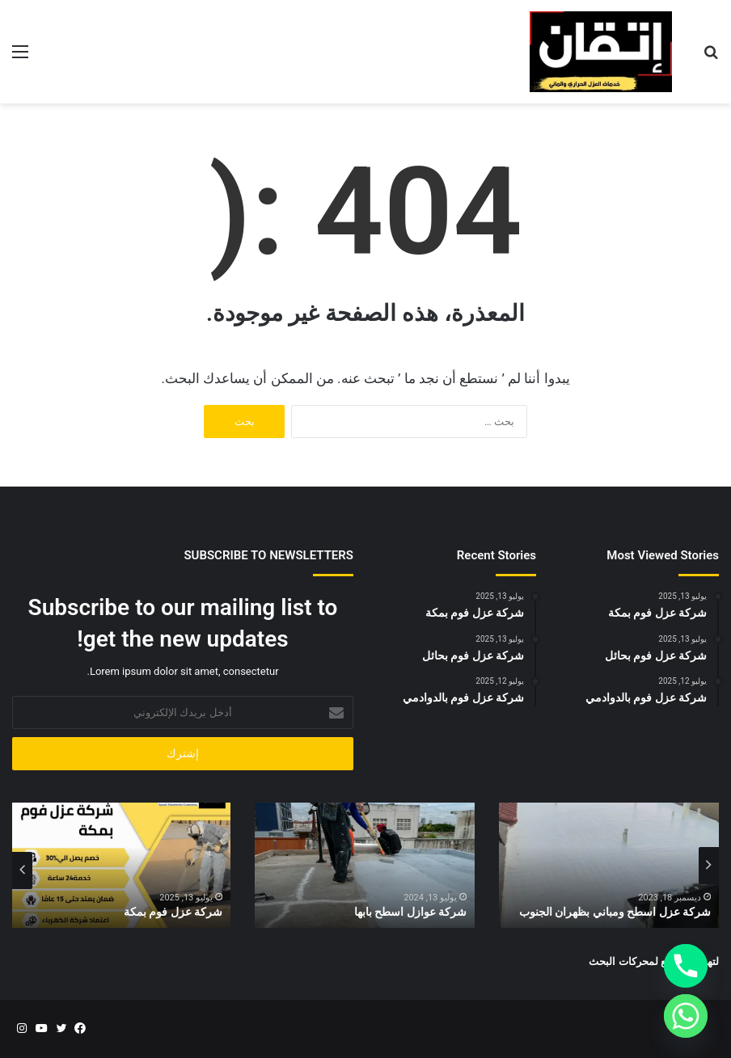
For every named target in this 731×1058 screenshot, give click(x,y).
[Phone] (686, 966)
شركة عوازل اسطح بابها (410, 911)
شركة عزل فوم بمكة (173, 911)
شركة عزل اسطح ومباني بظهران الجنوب (615, 911)
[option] (609, 865)
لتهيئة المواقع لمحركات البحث (654, 961)
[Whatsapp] (686, 1016)
